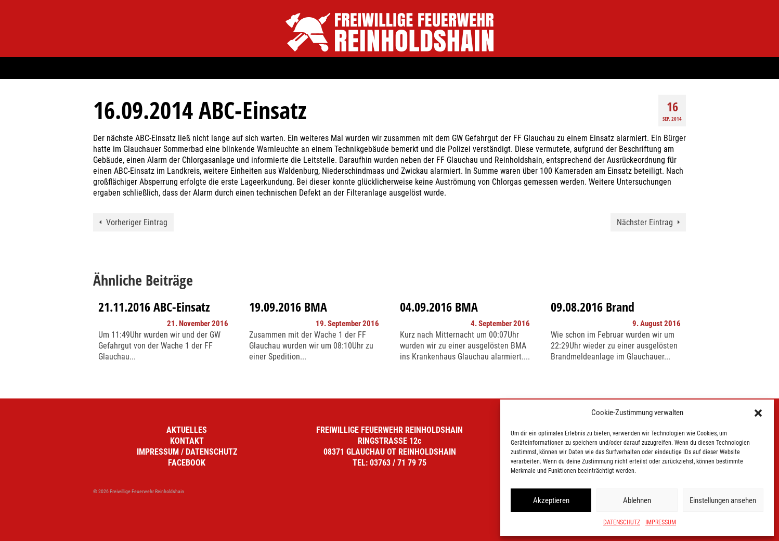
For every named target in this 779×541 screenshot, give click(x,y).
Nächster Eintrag (645, 222)
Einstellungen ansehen (723, 500)
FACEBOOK (186, 463)
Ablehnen (637, 500)
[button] (758, 413)
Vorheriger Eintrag (136, 222)
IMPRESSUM (660, 522)
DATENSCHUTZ (621, 522)
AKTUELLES (186, 430)
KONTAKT (187, 441)
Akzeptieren (551, 500)
